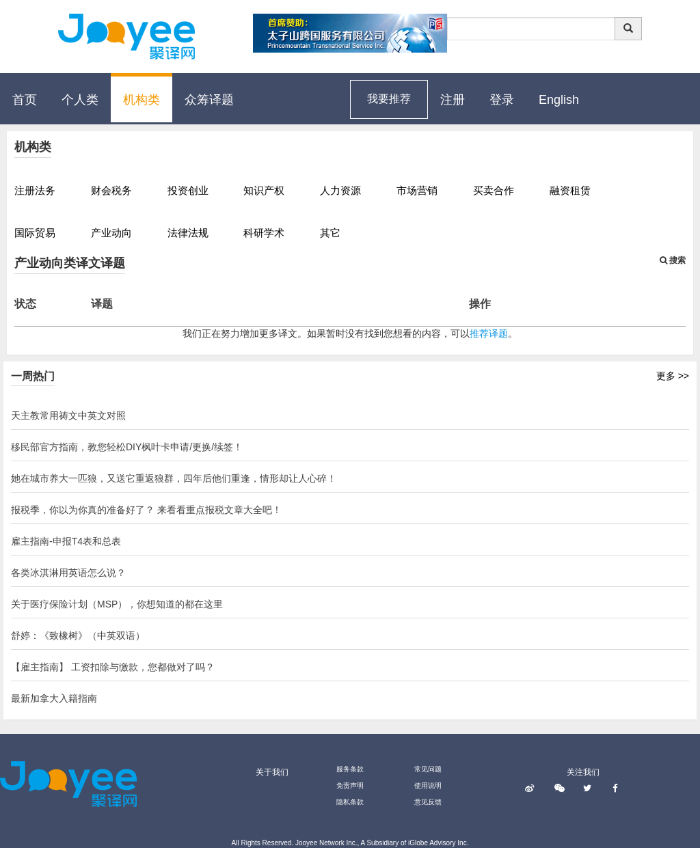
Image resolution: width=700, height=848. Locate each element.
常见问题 (428, 769)
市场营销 (417, 190)
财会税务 (111, 190)
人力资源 (340, 190)
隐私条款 (350, 802)
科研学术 (263, 232)
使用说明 (428, 785)
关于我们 (272, 772)
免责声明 (350, 785)
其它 (330, 232)
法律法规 (187, 232)
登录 (501, 100)
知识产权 (263, 190)
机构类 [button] (141, 100)
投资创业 (187, 190)
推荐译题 (489, 333)
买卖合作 (493, 190)
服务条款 (350, 769)
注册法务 (34, 190)
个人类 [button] (80, 100)
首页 (24, 99)
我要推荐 (389, 99)
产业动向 (111, 232)
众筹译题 (209, 100)
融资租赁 (570, 190)
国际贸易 (34, 232)
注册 (452, 100)
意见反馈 (428, 802)
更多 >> (672, 375)
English (559, 100)
